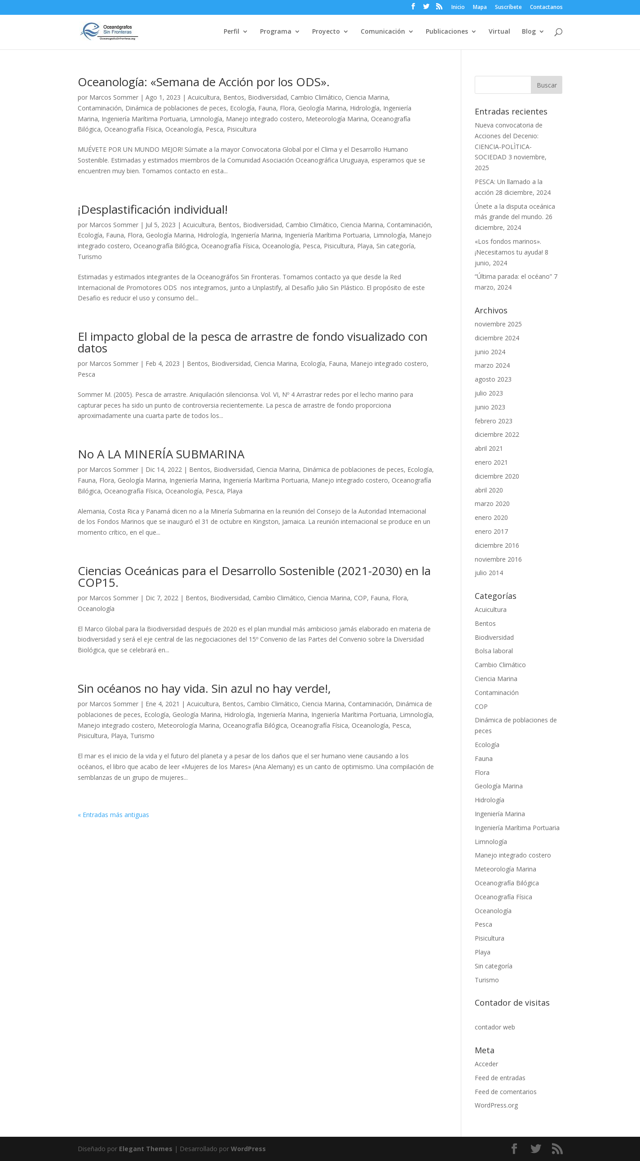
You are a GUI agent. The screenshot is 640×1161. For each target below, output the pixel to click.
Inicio (458, 7)
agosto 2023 (493, 379)
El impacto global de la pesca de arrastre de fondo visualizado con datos (253, 342)
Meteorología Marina (336, 118)
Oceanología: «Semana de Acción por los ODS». (204, 82)
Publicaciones (447, 31)
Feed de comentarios (506, 1091)
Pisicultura (241, 129)
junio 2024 (490, 351)
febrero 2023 (493, 421)
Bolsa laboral (494, 650)
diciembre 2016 (497, 545)
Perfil (231, 31)
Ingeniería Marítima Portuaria (144, 118)
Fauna (267, 108)
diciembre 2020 (497, 476)
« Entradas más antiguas (113, 814)
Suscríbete (508, 7)
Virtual (499, 31)
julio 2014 (489, 572)
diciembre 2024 (497, 338)
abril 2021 (489, 448)
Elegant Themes (145, 1148)
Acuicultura (204, 97)
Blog (529, 31)
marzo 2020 (492, 503)
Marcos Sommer (113, 97)
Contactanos (546, 7)
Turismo (90, 256)
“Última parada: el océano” (513, 276)
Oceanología (183, 129)
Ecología (242, 108)
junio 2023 (490, 407)
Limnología (206, 118)
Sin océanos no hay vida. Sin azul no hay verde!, (204, 688)
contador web (495, 1027)
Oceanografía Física (133, 129)
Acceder (486, 1064)
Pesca (214, 129)
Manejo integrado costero (264, 118)
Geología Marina (322, 108)
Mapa (480, 7)
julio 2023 (489, 393)
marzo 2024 (492, 365)
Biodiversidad (267, 97)
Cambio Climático (316, 97)
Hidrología (365, 108)
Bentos (233, 97)
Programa (275, 31)
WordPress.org (496, 1105)
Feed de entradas (500, 1077)
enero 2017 (491, 531)
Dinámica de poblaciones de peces (175, 108)
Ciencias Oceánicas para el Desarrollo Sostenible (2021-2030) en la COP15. (254, 576)
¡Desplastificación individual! (153, 209)
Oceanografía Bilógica (165, 246)
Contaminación (100, 108)
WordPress (248, 1148)
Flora (287, 108)
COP (360, 598)
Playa (365, 246)
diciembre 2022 (497, 434)
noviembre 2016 (498, 559)
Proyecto (326, 31)
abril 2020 (489, 490)
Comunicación (383, 31)
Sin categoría (395, 246)
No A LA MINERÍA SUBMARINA (161, 454)
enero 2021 (491, 462)
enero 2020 (491, 517)
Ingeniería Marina (256, 235)
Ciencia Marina (366, 97)
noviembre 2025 (498, 324)
